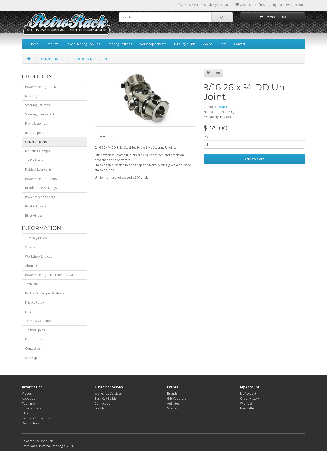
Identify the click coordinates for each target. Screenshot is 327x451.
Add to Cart (254, 158)
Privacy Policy (34, 302)
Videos (207, 44)
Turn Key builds (184, 44)
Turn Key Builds (36, 238)
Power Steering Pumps (41, 179)
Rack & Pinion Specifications (44, 293)
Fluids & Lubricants (38, 169)
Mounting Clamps (37, 151)
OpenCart (46, 441)
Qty (206, 136)
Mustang (31, 96)
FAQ (28, 312)
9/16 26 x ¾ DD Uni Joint (90, 59)
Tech (223, 44)
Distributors (33, 339)
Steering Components (40, 114)
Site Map (31, 358)
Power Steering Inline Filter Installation (51, 275)
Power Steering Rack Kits (83, 44)
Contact (239, 44)
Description (107, 136)
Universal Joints (52, 59)
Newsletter (247, 408)
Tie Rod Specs (35, 330)
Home (34, 44)
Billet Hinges (33, 215)
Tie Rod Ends (34, 160)
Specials (173, 408)
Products (52, 44)
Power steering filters (40, 197)
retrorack (220, 107)
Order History (250, 398)
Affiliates (173, 403)
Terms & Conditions (39, 321)
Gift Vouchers (176, 398)
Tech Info (31, 284)
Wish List (246, 403)
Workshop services (152, 44)
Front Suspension (37, 123)
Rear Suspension (36, 133)
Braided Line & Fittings (41, 188)
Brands (172, 393)
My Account (248, 393)
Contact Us (33, 348)
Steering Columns (119, 44)
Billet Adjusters (35, 206)
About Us (31, 266)
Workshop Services (38, 256)
